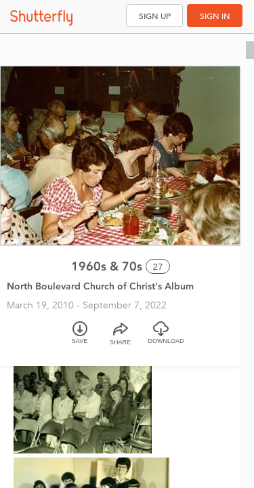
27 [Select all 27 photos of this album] (158, 267)
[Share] (120, 338)
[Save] (80, 338)
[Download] (161, 338)
